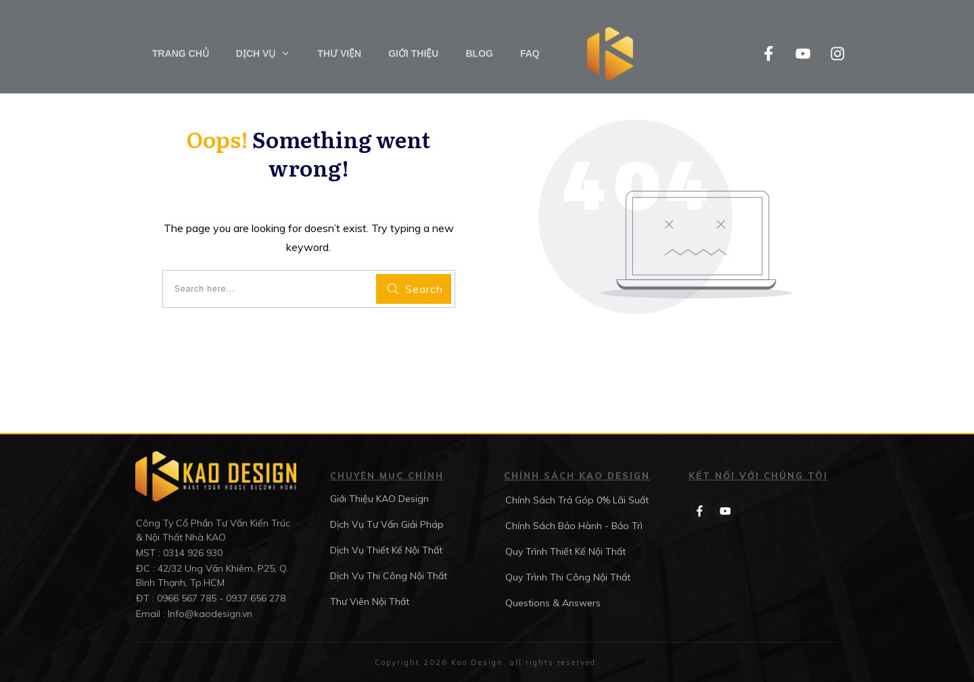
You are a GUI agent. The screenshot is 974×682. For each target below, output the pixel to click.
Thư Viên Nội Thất (369, 601)
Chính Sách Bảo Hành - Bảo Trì (574, 526)
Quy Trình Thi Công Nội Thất (567, 577)
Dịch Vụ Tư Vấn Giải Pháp (387, 524)
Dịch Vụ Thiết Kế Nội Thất (386, 550)
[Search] (413, 289)
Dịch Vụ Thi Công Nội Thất (388, 576)
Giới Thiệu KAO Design (379, 499)
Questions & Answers (553, 603)
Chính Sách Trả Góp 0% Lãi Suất (577, 500)
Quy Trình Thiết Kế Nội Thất (565, 551)
